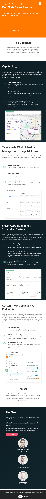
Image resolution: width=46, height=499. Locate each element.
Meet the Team (12, 434)
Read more (26, 496)
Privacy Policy (29, 493)
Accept (20, 496)
